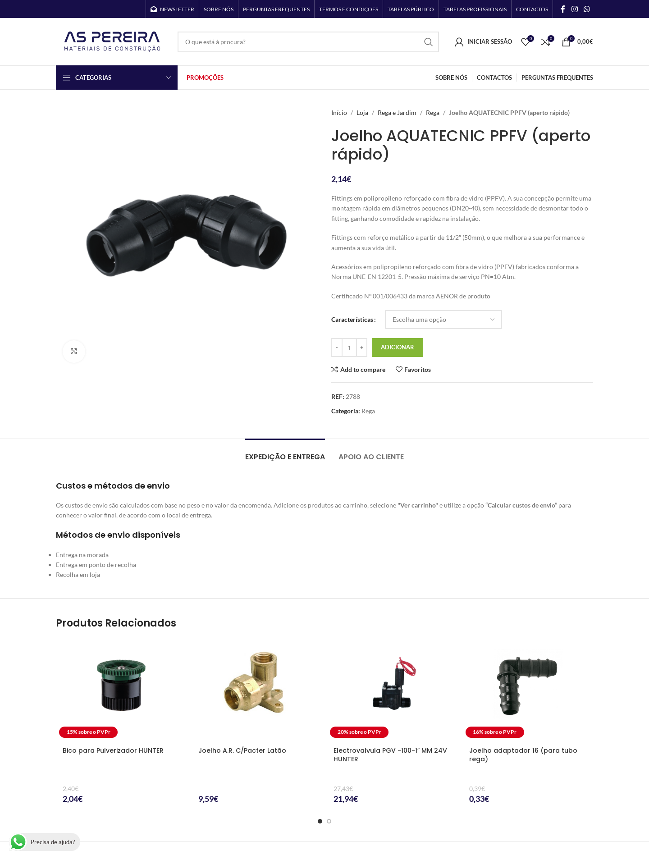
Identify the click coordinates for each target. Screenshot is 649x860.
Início (339, 112)
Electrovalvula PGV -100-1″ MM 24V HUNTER (390, 755)
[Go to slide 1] (320, 821)
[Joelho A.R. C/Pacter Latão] (257, 690)
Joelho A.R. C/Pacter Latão (242, 750)
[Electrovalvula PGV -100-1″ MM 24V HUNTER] (392, 690)
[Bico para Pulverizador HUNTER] (121, 690)
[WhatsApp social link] (587, 9)
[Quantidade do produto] (349, 347)
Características (352, 319)
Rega (432, 112)
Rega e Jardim (397, 112)
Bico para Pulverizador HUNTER (113, 750)
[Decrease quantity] (337, 347)
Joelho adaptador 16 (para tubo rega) (523, 755)
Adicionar (397, 347)
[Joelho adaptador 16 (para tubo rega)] (528, 690)
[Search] (308, 42)
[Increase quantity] (361, 347)
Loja (362, 112)
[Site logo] (112, 41)
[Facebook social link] (563, 9)
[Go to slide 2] (329, 821)
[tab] (285, 452)
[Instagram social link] (574, 9)
